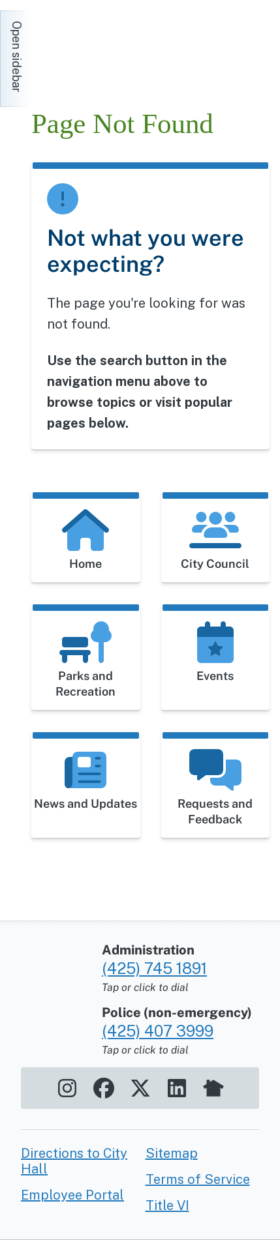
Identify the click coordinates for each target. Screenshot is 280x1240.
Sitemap (172, 1153)
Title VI (167, 1205)
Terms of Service (198, 1179)
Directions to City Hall (74, 1161)
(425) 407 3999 (157, 1031)
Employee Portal (72, 1195)
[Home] (148, 52)
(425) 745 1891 (154, 968)
